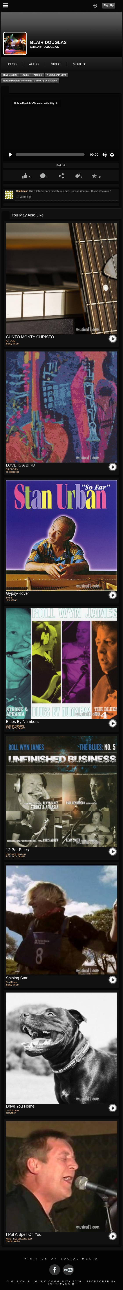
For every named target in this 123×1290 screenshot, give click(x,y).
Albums (38, 75)
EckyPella (11, 341)
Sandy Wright (12, 343)
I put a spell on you (23, 1234)
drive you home (20, 1106)
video (56, 64)
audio (34, 64)
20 (99, 176)
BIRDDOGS (12, 469)
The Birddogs (12, 472)
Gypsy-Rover (17, 593)
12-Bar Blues (17, 850)
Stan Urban (11, 600)
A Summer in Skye (56, 75)
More (79, 64)
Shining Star (16, 978)
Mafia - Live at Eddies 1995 (19, 1239)
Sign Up (109, 5)
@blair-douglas (44, 47)
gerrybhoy (11, 1113)
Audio (25, 75)
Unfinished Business (16, 854)
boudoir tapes (12, 1110)
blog (12, 64)
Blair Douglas (10, 75)
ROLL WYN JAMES (15, 728)
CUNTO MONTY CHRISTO (30, 337)
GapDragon (22, 191)
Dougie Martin (13, 1241)
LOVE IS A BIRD (20, 465)
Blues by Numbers (22, 721)
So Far (9, 597)
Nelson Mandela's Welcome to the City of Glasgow (30, 80)
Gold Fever (11, 982)
